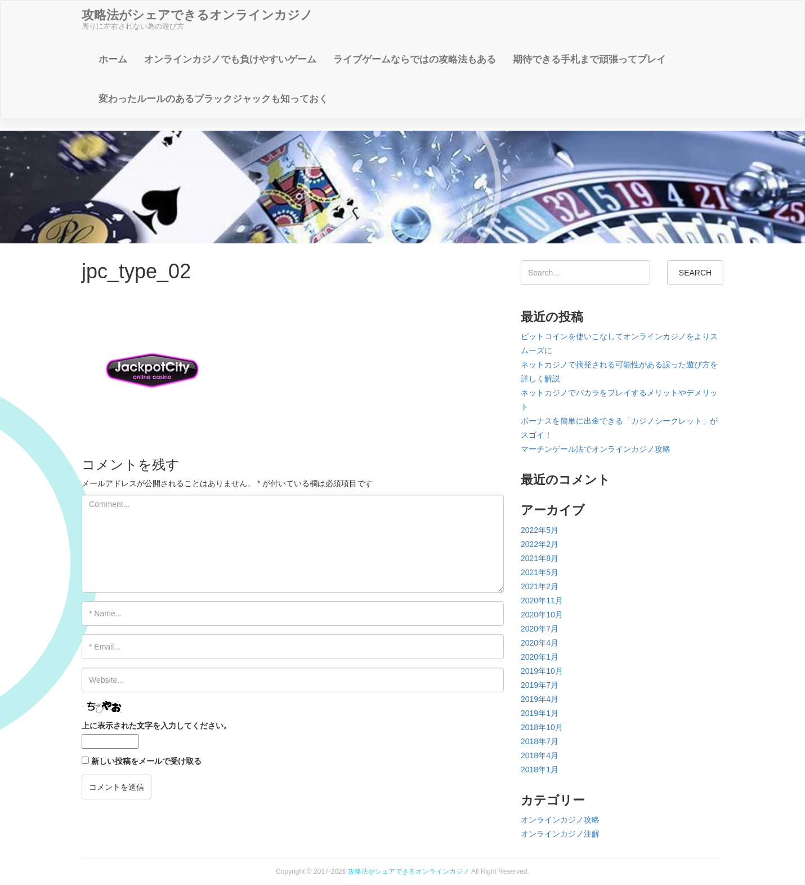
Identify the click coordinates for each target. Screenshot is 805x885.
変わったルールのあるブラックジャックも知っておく (213, 99)
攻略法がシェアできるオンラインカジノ (408, 871)
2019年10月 (542, 670)
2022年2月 (539, 544)
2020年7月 (539, 628)
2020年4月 (539, 642)
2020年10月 (542, 614)
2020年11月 (542, 600)
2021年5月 (539, 572)
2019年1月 (539, 713)
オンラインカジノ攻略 (560, 819)
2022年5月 (539, 530)
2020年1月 (539, 656)
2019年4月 (539, 699)
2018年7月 (539, 741)
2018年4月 (539, 755)
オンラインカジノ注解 (560, 833)
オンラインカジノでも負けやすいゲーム (230, 59)
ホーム (113, 59)
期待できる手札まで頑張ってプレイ (589, 59)
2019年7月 (539, 685)
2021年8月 (539, 558)
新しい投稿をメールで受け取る (146, 761)
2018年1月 (539, 769)
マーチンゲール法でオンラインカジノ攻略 (595, 448)
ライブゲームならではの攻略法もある (414, 59)
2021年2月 (539, 586)
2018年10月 (542, 727)
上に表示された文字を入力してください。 (156, 725)
